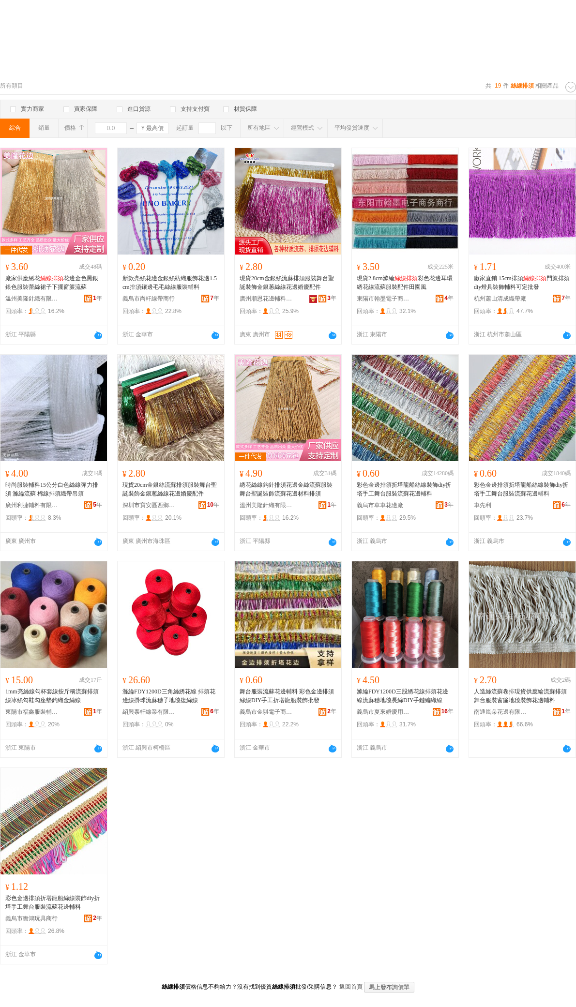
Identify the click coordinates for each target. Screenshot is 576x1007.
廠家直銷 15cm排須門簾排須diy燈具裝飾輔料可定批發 (522, 282)
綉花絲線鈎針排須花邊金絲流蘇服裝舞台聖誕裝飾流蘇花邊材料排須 (286, 489)
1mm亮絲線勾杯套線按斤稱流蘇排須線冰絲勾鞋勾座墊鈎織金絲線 (52, 696)
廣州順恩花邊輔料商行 (266, 298)
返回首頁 (351, 986)
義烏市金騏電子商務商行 (266, 711)
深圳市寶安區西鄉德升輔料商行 (149, 505)
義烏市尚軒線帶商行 (148, 298)
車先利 (482, 505)
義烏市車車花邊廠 (380, 505)
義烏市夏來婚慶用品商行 (383, 711)
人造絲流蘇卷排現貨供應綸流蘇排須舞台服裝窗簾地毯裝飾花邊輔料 (520, 696)
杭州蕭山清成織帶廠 (500, 298)
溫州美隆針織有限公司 (32, 298)
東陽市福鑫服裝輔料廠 (32, 711)
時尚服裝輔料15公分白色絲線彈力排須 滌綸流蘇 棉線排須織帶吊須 (51, 489)
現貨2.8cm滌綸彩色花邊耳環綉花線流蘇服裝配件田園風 (405, 282)
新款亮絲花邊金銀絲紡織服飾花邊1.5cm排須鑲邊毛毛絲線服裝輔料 (169, 282)
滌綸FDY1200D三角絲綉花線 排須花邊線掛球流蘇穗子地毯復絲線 (168, 696)
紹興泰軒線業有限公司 (149, 711)
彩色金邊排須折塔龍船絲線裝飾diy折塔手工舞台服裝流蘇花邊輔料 (404, 489)
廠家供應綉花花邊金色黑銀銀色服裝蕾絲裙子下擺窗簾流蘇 (51, 282)
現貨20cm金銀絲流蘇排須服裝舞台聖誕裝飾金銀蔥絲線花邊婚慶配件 (287, 282)
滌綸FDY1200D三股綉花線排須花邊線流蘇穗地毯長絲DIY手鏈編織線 (402, 696)
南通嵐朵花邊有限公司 (500, 711)
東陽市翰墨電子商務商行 (383, 298)
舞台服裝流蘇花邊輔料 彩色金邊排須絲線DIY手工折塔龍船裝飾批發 (287, 696)
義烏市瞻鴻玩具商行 (31, 918)
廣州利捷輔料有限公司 (32, 505)
